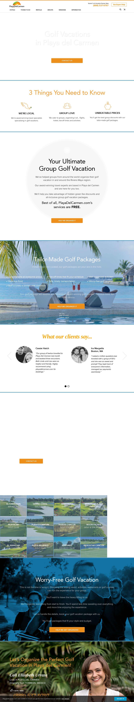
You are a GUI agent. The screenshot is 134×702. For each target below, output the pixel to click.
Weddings (62, 10)
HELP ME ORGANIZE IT (67, 221)
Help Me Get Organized (67, 568)
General (73, 672)
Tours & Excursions (16, 683)
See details (65, 699)
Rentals (39, 10)
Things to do (25, 10)
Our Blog (73, 674)
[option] (39, 359)
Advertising (43, 677)
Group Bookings (45, 672)
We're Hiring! (105, 677)
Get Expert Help (119, 5)
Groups (50, 10)
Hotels (12, 10)
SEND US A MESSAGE (21, 645)
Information (76, 10)
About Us (104, 672)
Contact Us (31, 461)
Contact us (67, 61)
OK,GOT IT (120, 699)
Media (102, 674)
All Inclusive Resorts (16, 674)
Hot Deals (12, 680)
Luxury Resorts (14, 677)
